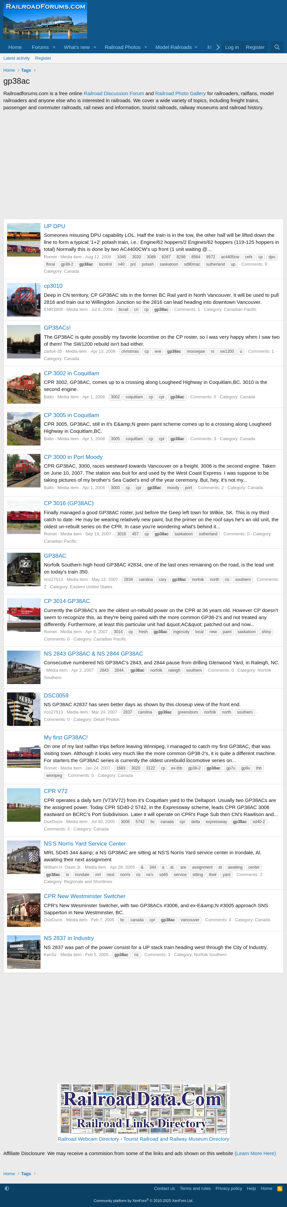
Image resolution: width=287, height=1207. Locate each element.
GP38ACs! (57, 328)
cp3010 (53, 286)
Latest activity (16, 58)
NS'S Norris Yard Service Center (85, 844)
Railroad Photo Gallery (180, 93)
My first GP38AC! (66, 737)
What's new (77, 47)
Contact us (164, 1188)
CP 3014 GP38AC (67, 601)
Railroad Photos (123, 47)
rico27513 (53, 579)
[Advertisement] (143, 165)
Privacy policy (229, 1188)
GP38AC (55, 556)
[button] (54, 47)
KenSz (50, 954)
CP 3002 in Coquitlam (71, 373)
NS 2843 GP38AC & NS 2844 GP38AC (93, 654)
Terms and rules (195, 1188)
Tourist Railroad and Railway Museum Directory (176, 1139)
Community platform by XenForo (144, 1201)
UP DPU (54, 226)
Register (43, 58)
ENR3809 (53, 309)
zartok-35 (53, 351)
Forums (40, 47)
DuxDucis (53, 821)
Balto (49, 396)
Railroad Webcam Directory (88, 1139)
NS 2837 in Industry (69, 938)
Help (251, 1188)
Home (15, 47)
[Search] (277, 47)
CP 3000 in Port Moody (73, 457)
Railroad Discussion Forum (114, 93)
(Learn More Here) (255, 1153)
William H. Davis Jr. (62, 867)
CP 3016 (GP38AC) (69, 503)
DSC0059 (56, 695)
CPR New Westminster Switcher (84, 896)
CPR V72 (56, 791)
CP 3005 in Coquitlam (71, 415)
